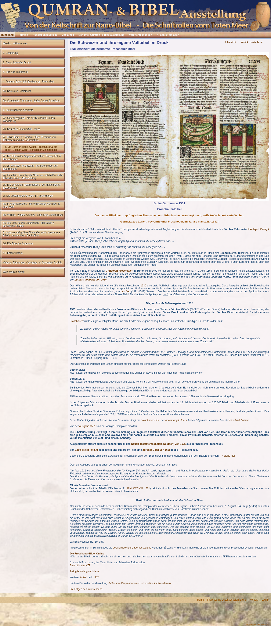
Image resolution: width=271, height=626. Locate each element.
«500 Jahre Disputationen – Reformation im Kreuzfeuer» (139, 583)
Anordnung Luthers (176, 420)
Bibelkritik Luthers (239, 420)
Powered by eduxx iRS (257, 624)
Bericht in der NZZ (80, 565)
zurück (244, 42)
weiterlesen (256, 42)
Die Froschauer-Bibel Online (87, 553)
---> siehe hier (227, 455)
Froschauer (76, 321)
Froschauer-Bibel (150, 420)
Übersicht (230, 42)
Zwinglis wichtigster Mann (84, 571)
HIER (96, 577)
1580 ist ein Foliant (86, 449)
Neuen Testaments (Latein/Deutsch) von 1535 (158, 443)
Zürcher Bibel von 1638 (156, 449)
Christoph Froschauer (119, 270)
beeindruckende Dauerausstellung (132, 547)
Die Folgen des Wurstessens (86, 589)
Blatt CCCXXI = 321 (138, 488)
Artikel (83, 577)
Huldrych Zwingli (258, 229)
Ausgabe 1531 (87, 426)
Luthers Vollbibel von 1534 (91, 279)
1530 (143, 285)
